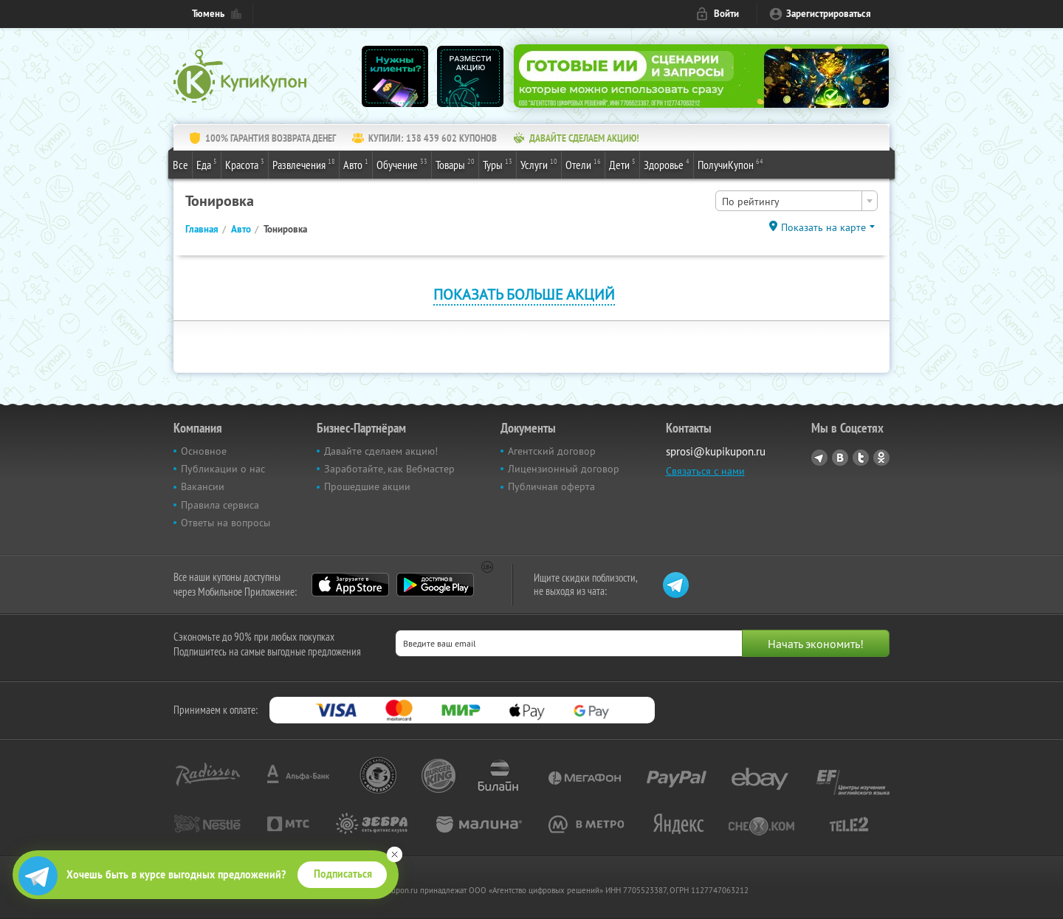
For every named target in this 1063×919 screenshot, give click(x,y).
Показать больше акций (524, 294)
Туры (497, 164)
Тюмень (208, 13)
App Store (350, 584)
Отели (583, 164)
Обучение (401, 164)
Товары (455, 164)
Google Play (435, 584)
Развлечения (303, 164)
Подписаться (343, 874)
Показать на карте (823, 227)
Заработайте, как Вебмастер (389, 468)
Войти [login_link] (726, 13)
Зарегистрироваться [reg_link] (828, 13)
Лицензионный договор (563, 468)
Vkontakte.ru (840, 458)
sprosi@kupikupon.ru (716, 451)
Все (180, 164)
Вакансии (202, 486)
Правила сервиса (220, 505)
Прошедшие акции (367, 486)
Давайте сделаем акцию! (381, 451)
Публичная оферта (551, 486)
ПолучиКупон (730, 164)
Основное (204, 451)
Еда (206, 164)
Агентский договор (552, 451)
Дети (622, 164)
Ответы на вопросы (225, 522)
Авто (355, 164)
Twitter (861, 458)
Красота (244, 164)
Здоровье (666, 164)
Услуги (538, 164)
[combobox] (796, 200)
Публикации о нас (223, 468)
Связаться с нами (705, 471)
